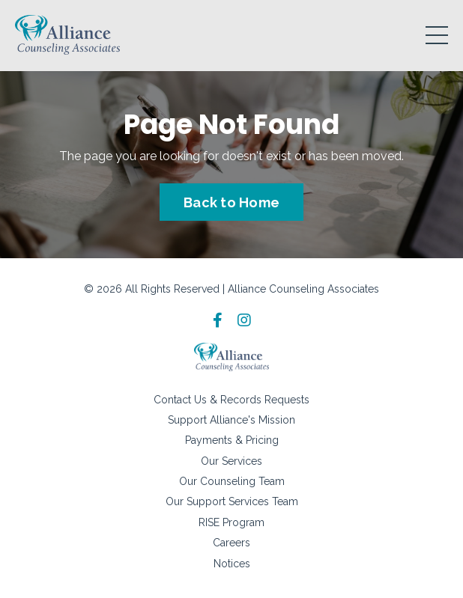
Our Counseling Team (232, 481)
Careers (231, 543)
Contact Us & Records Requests (231, 400)
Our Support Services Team (232, 501)
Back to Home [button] (231, 202)
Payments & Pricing (232, 440)
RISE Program (231, 522)
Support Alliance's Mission (231, 420)
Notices (232, 564)
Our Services (231, 461)
